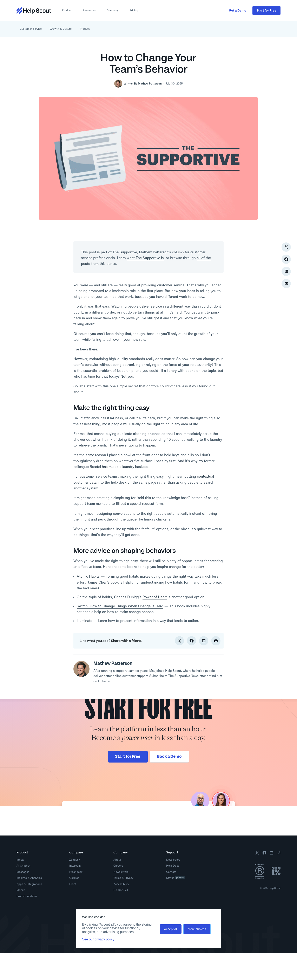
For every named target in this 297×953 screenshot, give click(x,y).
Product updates (28, 896)
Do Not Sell (120, 890)
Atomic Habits (88, 576)
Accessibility (121, 884)
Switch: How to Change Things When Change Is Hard (120, 606)
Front (72, 884)
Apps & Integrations (29, 884)
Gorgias (74, 878)
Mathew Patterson (150, 83)
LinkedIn (104, 681)
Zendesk (74, 859)
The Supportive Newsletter (187, 676)
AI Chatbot (23, 865)
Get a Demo (237, 10)
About (117, 859)
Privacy (129, 878)
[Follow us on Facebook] (264, 853)
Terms (117, 878)
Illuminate (84, 620)
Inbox (20, 859)
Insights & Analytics (29, 878)
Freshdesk (75, 872)
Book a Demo (169, 756)
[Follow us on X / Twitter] (257, 853)
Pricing (134, 10)
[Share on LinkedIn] (286, 271)
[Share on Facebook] (286, 259)
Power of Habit (155, 597)
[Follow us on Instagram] (278, 853)
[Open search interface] (278, 28)
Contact (171, 872)
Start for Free (127, 756)
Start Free (266, 10)
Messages (22, 872)
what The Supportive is (145, 257)
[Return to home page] (33, 10)
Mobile (20, 890)
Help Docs (174, 865)
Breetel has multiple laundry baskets (119, 466)
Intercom (75, 865)
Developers (174, 859)
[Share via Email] (286, 283)
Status (176, 878)
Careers (118, 865)
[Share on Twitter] (286, 247)
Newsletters (120, 872)
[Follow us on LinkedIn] (272, 853)
